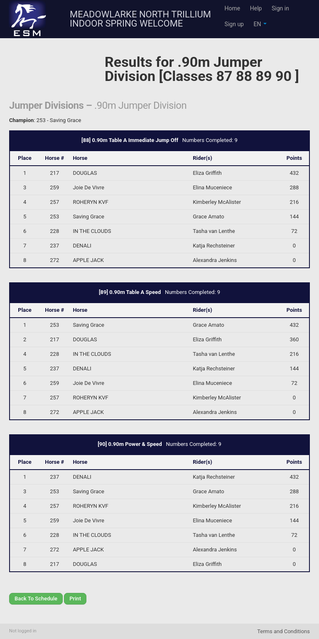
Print (75, 598)
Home (232, 8)
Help (256, 8)
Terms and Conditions (283, 631)
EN (259, 24)
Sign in (280, 8)
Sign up (234, 24)
